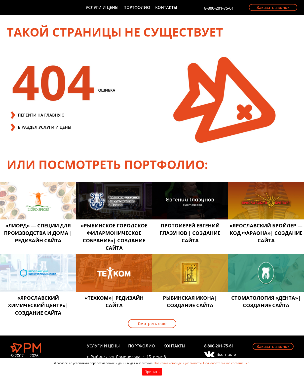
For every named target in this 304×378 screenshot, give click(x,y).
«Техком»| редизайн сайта (114, 301)
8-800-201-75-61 (219, 8)
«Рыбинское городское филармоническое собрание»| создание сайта (114, 236)
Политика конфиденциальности (178, 363)
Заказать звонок (273, 7)
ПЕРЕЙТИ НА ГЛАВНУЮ (41, 115)
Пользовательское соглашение (226, 363)
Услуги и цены (102, 7)
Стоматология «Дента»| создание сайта (266, 301)
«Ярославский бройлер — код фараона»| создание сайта (266, 233)
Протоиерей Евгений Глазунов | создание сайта (190, 233)
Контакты (166, 7)
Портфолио (136, 7)
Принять (152, 371)
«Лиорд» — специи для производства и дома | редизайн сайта (38, 233)
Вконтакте (226, 354)
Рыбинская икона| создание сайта (190, 301)
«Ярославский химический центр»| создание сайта (38, 305)
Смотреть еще (152, 323)
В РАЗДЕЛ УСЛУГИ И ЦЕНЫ (44, 127)
